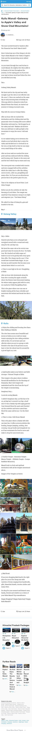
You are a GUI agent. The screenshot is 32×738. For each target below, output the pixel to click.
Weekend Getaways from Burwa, (8, 702)
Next (27, 642)
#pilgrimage (21, 722)
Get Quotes (8, 643)
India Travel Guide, (8, 715)
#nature (26, 722)
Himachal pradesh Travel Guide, (17, 712)
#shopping (9, 722)
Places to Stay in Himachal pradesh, (14, 710)
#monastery (4, 722)
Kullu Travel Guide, (12, 708)
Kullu (4, 323)
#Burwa (3, 720)
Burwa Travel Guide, (9, 705)
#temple (24, 720)
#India (20, 720)
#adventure (15, 722)
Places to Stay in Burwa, (10, 704)
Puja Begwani (15, 691)
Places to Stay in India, (12, 713)
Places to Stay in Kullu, (21, 707)
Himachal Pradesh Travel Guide (11, 11)
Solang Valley (8, 214)
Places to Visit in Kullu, (10, 707)
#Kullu (6, 720)
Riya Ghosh (21, 685)
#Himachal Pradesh (13, 720)
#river (27, 720)
